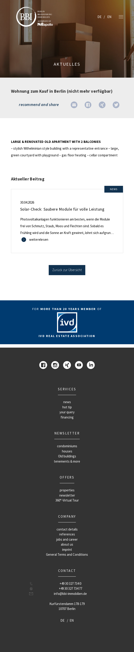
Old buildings (67, 456)
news (67, 402)
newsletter (67, 433)
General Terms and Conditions (67, 554)
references (67, 534)
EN (109, 17)
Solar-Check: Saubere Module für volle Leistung (62, 209)
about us (67, 544)
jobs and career (67, 539)
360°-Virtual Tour (67, 500)
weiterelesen (38, 239)
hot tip (67, 407)
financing (67, 417)
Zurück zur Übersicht (67, 270)
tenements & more (67, 461)
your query (67, 412)
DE (99, 17)
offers (67, 477)
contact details (67, 529)
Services (67, 389)
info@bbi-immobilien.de (70, 593)
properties (67, 490)
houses (67, 451)
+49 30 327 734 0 (70, 583)
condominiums (67, 446)
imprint (67, 549)
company (67, 516)
